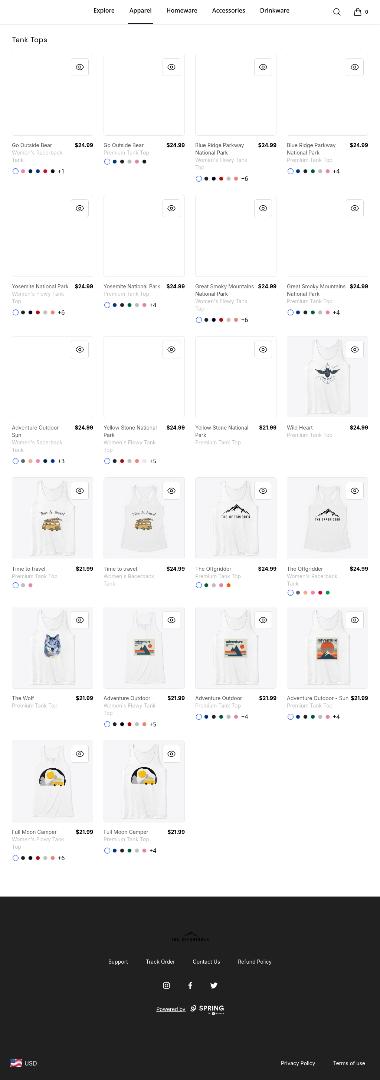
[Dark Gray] (23, 461)
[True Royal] (114, 161)
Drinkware (274, 10)
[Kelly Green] (327, 592)
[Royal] (38, 171)
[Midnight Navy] (30, 171)
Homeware (181, 10)
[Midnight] (214, 178)
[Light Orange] (30, 461)
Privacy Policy (298, 1063)
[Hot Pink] (23, 171)
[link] (52, 94)
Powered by (189, 1010)
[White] (15, 171)
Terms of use (349, 1063)
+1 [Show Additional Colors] (61, 171)
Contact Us (206, 961)
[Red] (45, 171)
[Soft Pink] (144, 461)
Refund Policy (255, 961)
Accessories (228, 10)
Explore (104, 10)
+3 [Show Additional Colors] (61, 461)
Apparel (140, 10)
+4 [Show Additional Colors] (336, 171)
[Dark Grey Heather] (206, 178)
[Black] (52, 171)
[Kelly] (313, 171)
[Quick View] (80, 67)
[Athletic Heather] (129, 161)
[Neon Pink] (137, 161)
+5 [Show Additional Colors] (153, 461)
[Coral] (236, 178)
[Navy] (144, 161)
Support (118, 961)
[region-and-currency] (23, 1063)
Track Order (160, 961)
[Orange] (228, 585)
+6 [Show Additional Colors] (244, 179)
